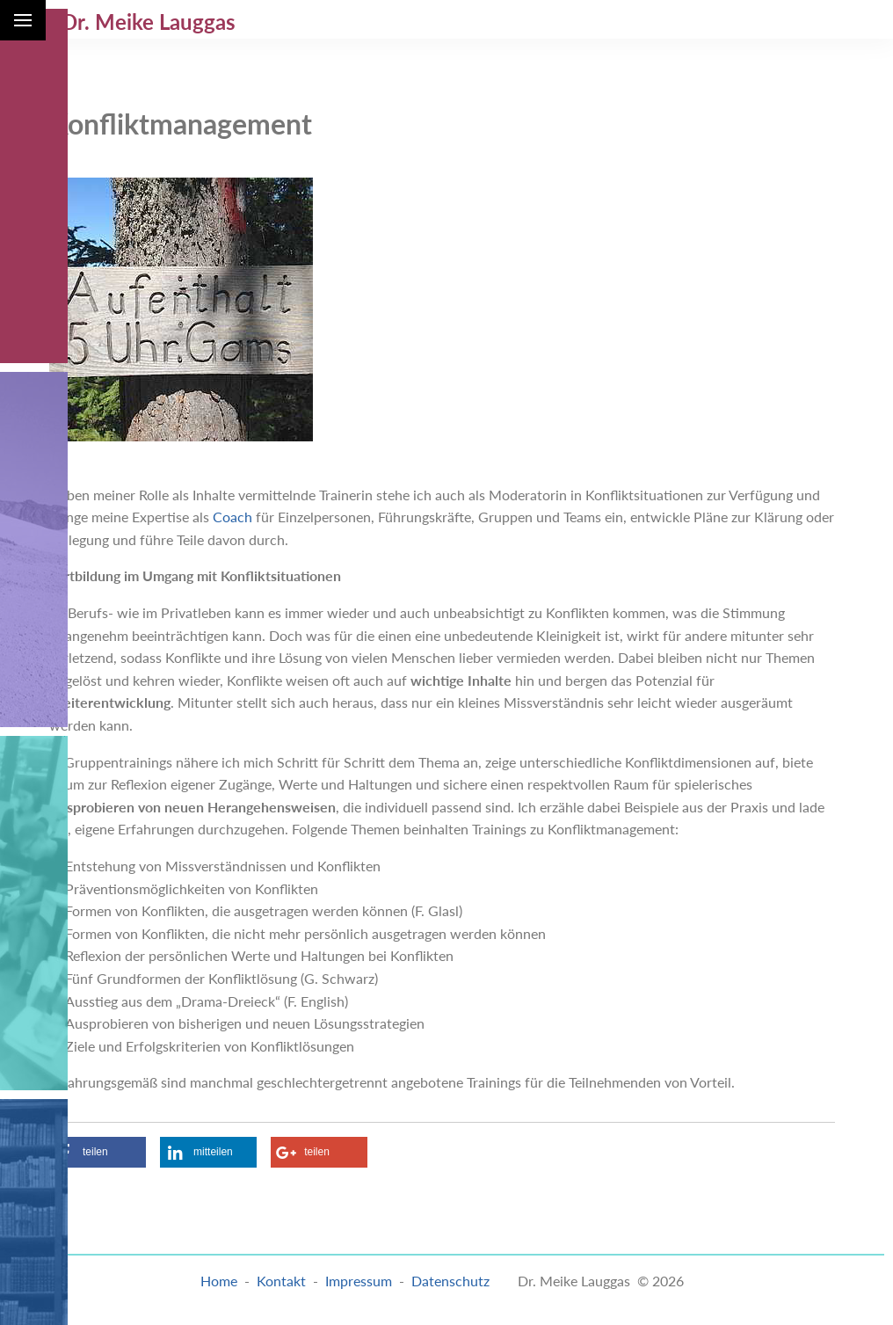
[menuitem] (446, 19)
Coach (232, 516)
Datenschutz (450, 1280)
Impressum (358, 1280)
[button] (97, 1152)
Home (218, 1280)
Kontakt (281, 1280)
